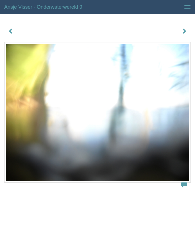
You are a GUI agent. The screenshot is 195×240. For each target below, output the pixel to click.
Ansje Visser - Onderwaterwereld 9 (43, 7)
